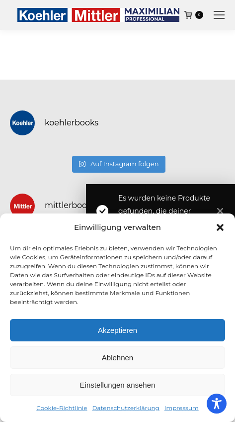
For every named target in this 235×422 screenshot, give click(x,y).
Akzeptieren (117, 330)
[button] (220, 227)
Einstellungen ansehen (118, 385)
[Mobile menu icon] (219, 15)
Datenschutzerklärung (125, 408)
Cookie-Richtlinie (61, 408)
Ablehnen (117, 357)
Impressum (181, 408)
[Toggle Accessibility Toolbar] (217, 404)
